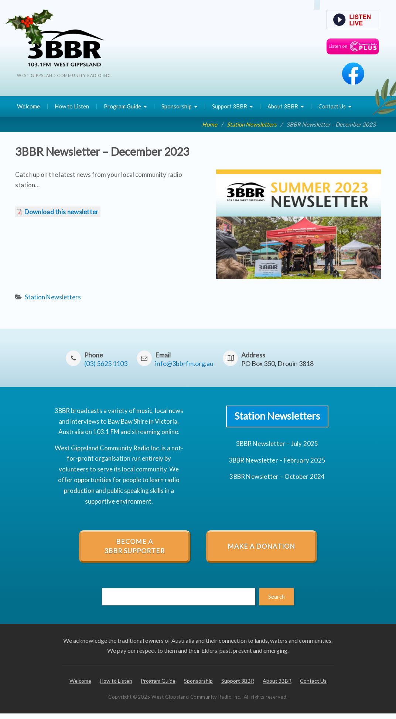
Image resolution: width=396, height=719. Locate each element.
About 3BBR (282, 106)
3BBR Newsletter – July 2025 (277, 443)
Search (276, 596)
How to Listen (72, 106)
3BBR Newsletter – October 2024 (277, 476)
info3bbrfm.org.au (184, 363)
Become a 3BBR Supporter (134, 546)
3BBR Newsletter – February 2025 (277, 460)
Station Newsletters (53, 297)
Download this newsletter (61, 212)
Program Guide (122, 106)
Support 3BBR (229, 106)
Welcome (28, 106)
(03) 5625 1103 (105, 363)
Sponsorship (176, 106)
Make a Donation (261, 546)
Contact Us (332, 106)
